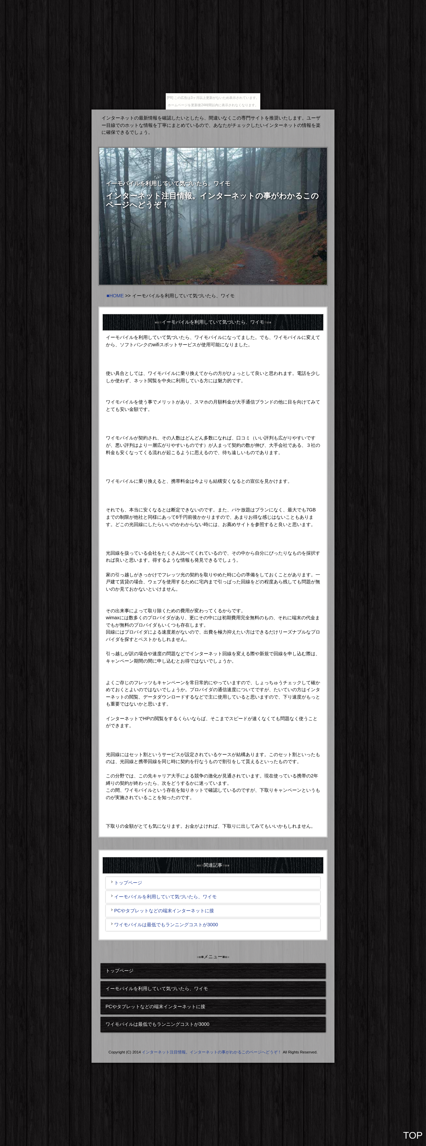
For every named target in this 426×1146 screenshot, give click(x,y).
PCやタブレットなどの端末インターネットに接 (164, 910)
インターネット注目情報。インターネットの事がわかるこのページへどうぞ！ (212, 1052)
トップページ (128, 882)
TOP (413, 1135)
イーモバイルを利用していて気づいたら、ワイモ (165, 896)
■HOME (115, 295)
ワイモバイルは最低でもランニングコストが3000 (166, 924)
